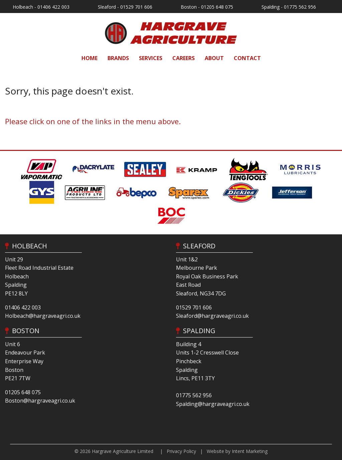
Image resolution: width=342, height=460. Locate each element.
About (214, 58)
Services (150, 58)
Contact (247, 58)
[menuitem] (89, 58)
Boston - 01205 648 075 (207, 7)
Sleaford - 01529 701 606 (125, 7)
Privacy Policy (181, 451)
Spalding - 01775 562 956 (289, 7)
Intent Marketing (250, 451)
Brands (118, 58)
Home (89, 58)
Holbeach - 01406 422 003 (41, 7)
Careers (183, 58)
